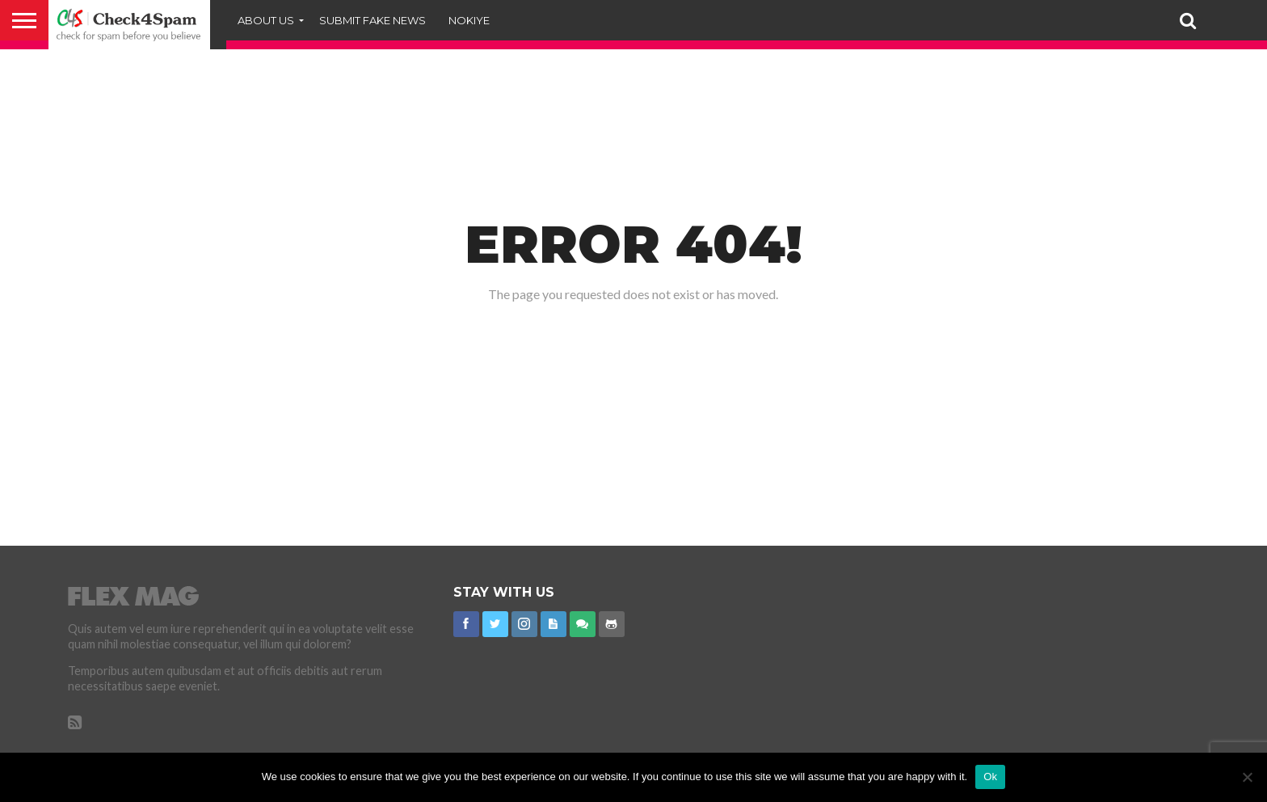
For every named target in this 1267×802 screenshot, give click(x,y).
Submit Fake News (372, 20)
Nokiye (469, 20)
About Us (266, 20)
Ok (990, 776)
